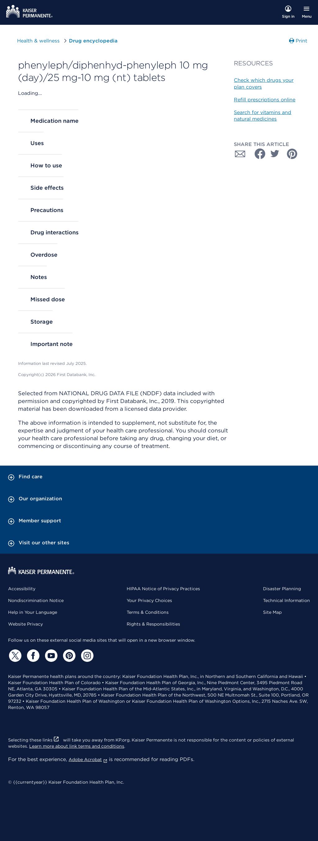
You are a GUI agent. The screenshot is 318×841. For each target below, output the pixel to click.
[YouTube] (50, 655)
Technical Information (286, 600)
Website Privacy (25, 624)
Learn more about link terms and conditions (76, 746)
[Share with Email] (240, 154)
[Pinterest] (68, 655)
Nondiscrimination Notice (36, 600)
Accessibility (21, 588)
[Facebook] (32, 655)
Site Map (272, 612)
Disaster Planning (282, 588)
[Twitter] (14, 655)
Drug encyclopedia (93, 41)
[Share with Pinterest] (292, 154)
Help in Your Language (32, 612)
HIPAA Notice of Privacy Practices (163, 588)
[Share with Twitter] (275, 154)
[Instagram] (86, 655)
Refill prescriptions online (264, 100)
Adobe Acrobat (88, 759)
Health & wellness (38, 41)
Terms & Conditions (148, 612)
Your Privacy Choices (149, 600)
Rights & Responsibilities (153, 624)
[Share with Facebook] (257, 154)
